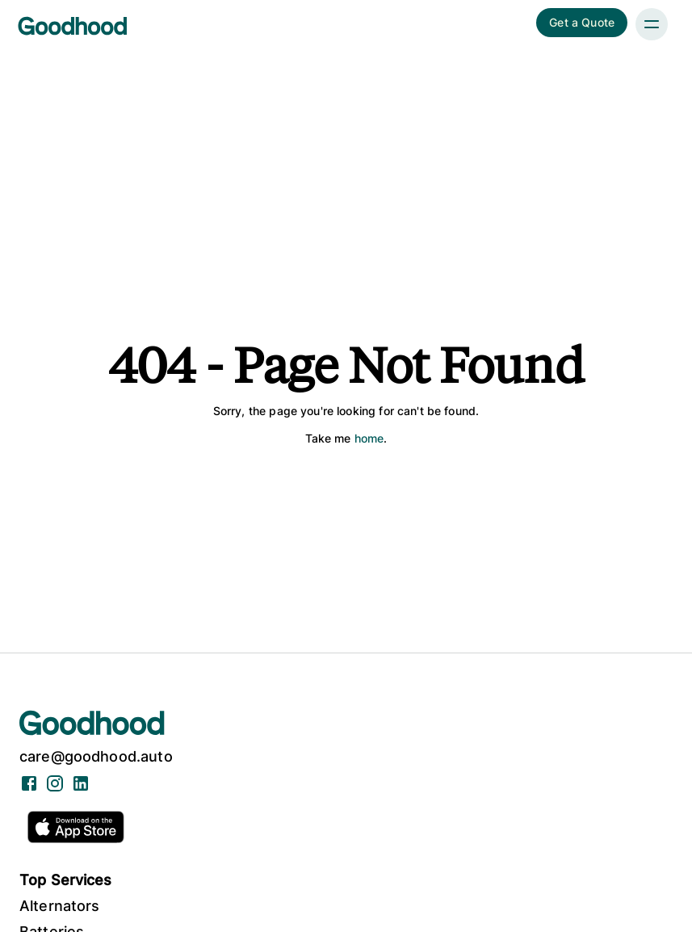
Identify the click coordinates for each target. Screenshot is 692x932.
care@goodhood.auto (96, 756)
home (369, 438)
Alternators (59, 905)
